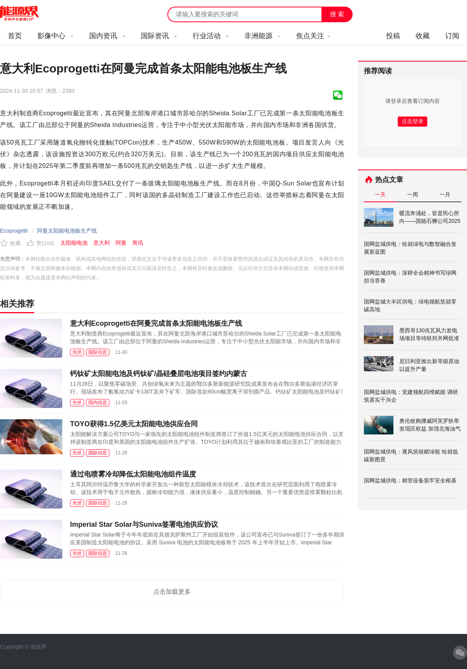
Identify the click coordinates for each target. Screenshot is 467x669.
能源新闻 (26, 13)
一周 (412, 194)
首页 (15, 36)
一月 (444, 194)
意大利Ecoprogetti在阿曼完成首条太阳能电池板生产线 (156, 323)
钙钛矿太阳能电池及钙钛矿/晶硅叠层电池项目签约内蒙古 (158, 374)
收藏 (423, 36)
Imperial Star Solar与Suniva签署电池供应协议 (144, 524)
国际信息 (97, 352)
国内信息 (97, 402)
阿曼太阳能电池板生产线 (67, 231)
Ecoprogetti (14, 231)
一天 (380, 194)
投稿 (393, 36)
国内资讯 (107, 36)
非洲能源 (262, 36)
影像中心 (55, 36)
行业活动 (211, 36)
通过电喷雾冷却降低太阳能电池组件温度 (133, 474)
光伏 (77, 352)
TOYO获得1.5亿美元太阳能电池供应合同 (134, 424)
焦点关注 (313, 36)
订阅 (452, 36)
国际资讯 (159, 36)
